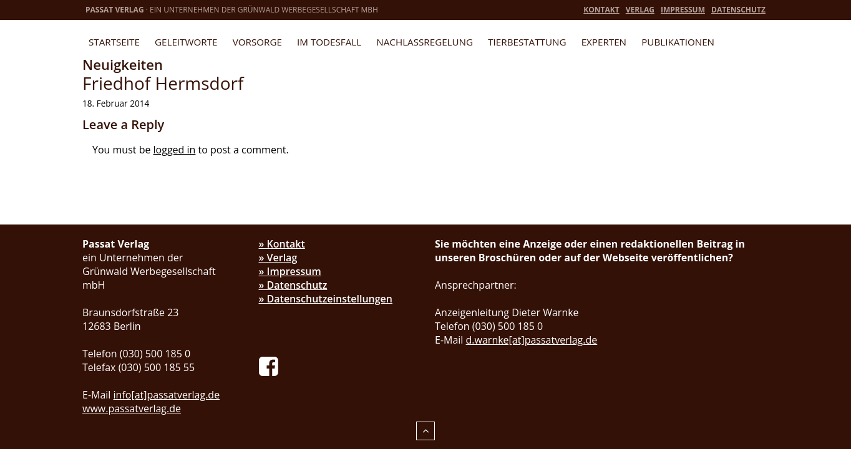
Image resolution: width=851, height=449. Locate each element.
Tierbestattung (527, 42)
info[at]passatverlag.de (167, 395)
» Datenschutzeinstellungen (326, 299)
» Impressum (290, 271)
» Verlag (278, 257)
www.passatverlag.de (131, 408)
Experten (603, 42)
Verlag (640, 9)
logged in (174, 150)
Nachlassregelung (424, 42)
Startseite (114, 42)
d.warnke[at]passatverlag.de (532, 340)
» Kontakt (282, 244)
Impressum (683, 9)
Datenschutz (738, 9)
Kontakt (601, 9)
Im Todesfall (329, 42)
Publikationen (677, 42)
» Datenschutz (293, 285)
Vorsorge (257, 42)
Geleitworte (186, 42)
